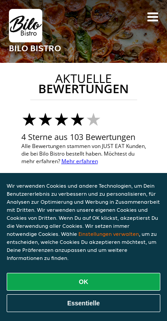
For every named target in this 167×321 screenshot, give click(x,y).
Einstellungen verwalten (108, 233)
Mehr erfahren (79, 161)
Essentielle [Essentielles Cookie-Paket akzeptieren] (83, 303)
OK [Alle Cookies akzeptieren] (83, 281)
